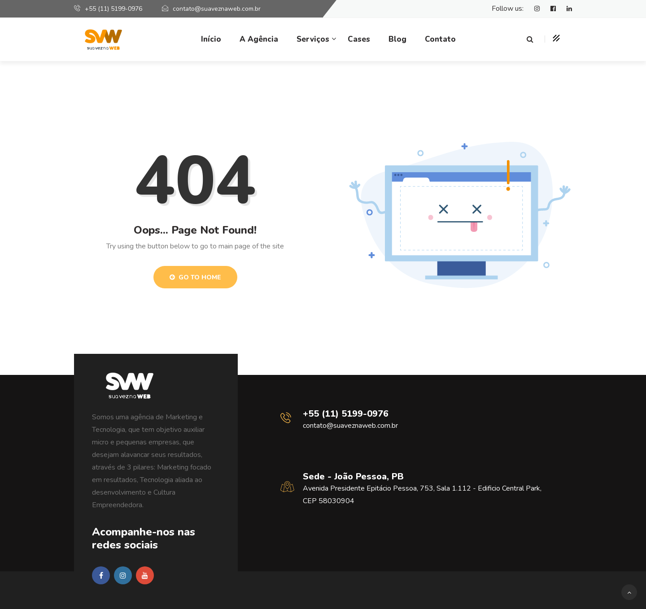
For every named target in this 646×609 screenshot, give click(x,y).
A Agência (259, 39)
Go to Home (195, 277)
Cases (359, 39)
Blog (397, 39)
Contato (440, 39)
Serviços (313, 39)
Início (211, 39)
